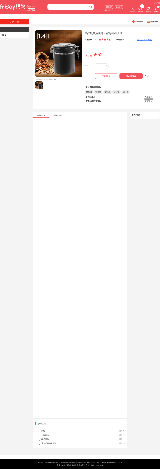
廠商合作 (119, 7)
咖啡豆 (107, 92)
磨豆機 (89, 92)
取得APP (31, 7)
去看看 (149, 97)
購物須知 (42, 424)
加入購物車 (131, 76)
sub (4, 35)
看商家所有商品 (144, 39)
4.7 (96, 39)
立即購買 (106, 76)
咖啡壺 (126, 92)
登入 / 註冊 (156, 3)
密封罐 (116, 92)
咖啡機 (98, 92)
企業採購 (109, 7)
